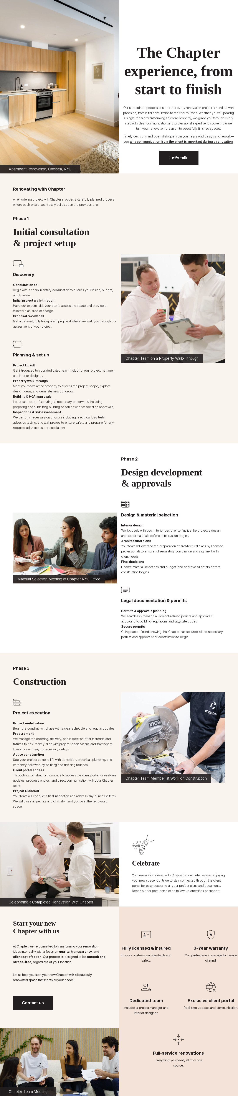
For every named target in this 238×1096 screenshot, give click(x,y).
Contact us (33, 1002)
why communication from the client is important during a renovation (181, 141)
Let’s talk (178, 157)
